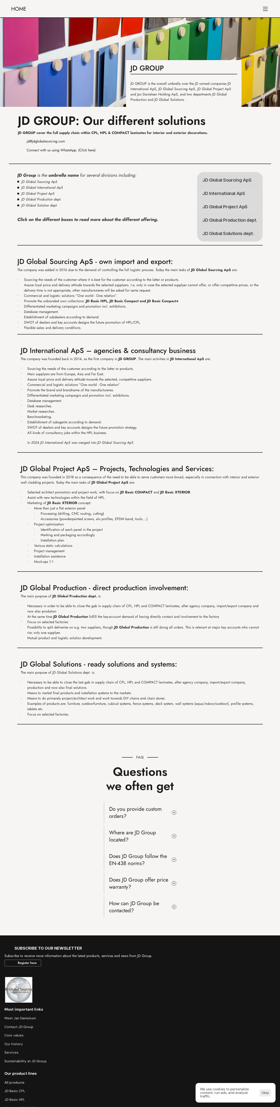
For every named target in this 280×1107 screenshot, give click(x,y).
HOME (23, 10)
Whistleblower (208, 995)
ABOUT (92, 9)
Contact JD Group (60, 952)
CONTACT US (174, 9)
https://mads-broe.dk (26, 1091)
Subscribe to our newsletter (219, 969)
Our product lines (137, 935)
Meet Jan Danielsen (61, 944)
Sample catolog (208, 944)
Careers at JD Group (212, 987)
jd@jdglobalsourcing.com (46, 157)
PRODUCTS (117, 9)
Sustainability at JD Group (67, 987)
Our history (55, 969)
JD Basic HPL (131, 961)
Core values (55, 961)
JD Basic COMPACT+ (137, 978)
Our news (204, 961)
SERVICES (145, 9)
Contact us (205, 978)
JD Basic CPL (131, 952)
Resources (204, 952)
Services (53, 978)
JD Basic (128, 969)
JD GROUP (68, 9)
